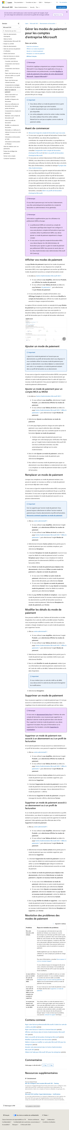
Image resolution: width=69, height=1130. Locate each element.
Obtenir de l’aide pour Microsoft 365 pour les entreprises (43, 1052)
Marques (14, 1124)
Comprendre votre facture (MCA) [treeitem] (12, 70)
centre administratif (40, 521)
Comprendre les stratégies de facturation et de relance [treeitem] (12, 86)
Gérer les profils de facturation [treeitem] (10, 121)
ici (38, 253)
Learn (26, 23)
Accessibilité (5, 1124)
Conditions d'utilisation (49, 1122)
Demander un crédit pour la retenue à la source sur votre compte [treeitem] (13, 132)
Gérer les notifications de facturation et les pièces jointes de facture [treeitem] (12, 106)
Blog (42, 1119)
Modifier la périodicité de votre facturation (38, 1039)
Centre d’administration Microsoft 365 (48, 276)
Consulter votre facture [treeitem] (11, 61)
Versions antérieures (33, 1119)
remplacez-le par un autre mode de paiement (49, 979)
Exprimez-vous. (58, 15)
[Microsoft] (3, 2)
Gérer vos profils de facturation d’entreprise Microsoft (42, 1037)
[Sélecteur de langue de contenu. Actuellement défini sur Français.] (6, 1115)
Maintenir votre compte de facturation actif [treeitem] (12, 117)
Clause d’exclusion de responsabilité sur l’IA (14, 1119)
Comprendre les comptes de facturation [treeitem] (13, 112)
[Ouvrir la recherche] (57, 2)
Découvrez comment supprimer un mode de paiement (44, 515)
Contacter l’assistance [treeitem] (10, 158)
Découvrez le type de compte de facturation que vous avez (47, 133)
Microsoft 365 (34, 23)
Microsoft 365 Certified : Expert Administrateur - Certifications (42, 1094)
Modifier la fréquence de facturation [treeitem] (11, 100)
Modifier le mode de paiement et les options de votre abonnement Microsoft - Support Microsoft (45, 73)
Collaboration (51, 1119)
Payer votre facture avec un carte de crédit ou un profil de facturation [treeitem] (12, 75)
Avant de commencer (32, 46)
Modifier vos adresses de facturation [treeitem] (12, 126)
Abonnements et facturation (47, 23)
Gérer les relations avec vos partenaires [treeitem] (11, 148)
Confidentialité (6, 1122)
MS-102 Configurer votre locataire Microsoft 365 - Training (42, 1083)
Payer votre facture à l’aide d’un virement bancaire (41, 1029)
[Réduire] (18, 23)
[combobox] (11, 27)
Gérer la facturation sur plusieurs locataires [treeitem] (11, 96)
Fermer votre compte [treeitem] (9, 156)
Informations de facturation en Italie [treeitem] (12, 138)
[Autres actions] (65, 23)
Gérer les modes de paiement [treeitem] (10, 91)
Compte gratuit (61, 7)
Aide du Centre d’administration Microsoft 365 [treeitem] (12, 40)
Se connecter (63, 2)
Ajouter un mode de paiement (35, 51)
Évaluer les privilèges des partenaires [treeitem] (10, 152)
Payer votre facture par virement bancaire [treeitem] (11, 81)
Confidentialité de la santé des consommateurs (26, 1122)
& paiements (46, 287)
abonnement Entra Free (44, 714)
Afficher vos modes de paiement (35, 49)
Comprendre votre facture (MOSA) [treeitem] (12, 65)
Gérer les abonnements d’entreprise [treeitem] (10, 35)
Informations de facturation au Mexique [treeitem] (12, 143)
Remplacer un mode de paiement (36, 53)
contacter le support (50, 1014)
